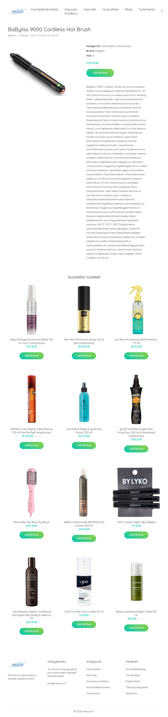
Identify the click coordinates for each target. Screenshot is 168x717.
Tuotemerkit (146, 9)
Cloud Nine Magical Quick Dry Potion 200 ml (84, 430)
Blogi (128, 9)
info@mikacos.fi (56, 683)
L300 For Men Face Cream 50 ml (83, 611)
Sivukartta (131, 693)
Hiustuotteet (110, 9)
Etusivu (12, 35)
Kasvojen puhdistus (71, 11)
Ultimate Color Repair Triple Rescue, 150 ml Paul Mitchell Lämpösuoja (31, 430)
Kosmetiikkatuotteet (44, 9)
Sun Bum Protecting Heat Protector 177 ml (136, 341)
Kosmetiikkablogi (136, 669)
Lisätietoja (100, 72)
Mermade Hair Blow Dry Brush (32, 522)
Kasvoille (90, 9)
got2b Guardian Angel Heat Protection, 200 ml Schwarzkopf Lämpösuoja (136, 432)
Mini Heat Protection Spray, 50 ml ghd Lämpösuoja (84, 341)
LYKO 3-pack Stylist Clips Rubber (136, 522)
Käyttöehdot (133, 681)
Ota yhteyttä (133, 675)
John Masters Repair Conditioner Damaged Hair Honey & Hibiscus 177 (32, 615)
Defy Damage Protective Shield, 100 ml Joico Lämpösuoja (31, 341)
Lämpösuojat (123, 46)
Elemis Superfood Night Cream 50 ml (136, 613)
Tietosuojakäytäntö (137, 687)
